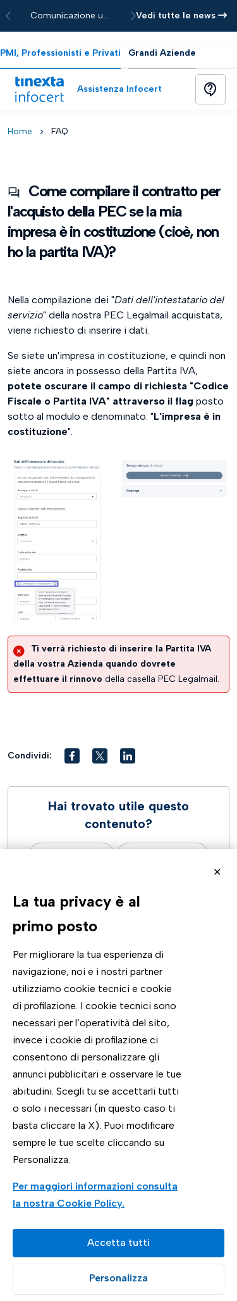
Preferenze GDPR (118, 1279)
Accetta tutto (118, 1243)
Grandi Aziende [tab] (162, 52)
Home (20, 131)
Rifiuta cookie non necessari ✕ (217, 873)
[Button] (210, 89)
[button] (72, 756)
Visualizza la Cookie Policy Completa (97, 1196)
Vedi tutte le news (181, 15)
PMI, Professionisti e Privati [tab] (60, 52)
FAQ (59, 131)
